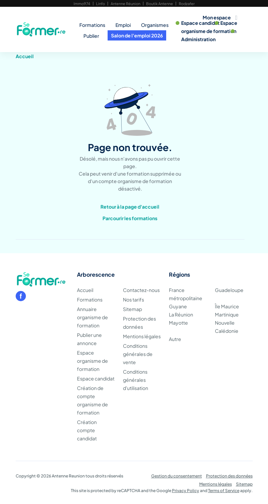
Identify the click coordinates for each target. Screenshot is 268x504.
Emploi (123, 25)
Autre (175, 339)
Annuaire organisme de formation (92, 317)
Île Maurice (227, 306)
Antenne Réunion (125, 3)
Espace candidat (200, 23)
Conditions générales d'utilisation (135, 380)
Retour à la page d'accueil (129, 207)
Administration (198, 39)
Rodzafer (187, 3)
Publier (91, 36)
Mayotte (178, 323)
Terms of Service (223, 490)
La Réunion (181, 314)
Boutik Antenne (159, 3)
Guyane (178, 306)
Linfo (100, 3)
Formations (92, 25)
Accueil (25, 56)
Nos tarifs (133, 299)
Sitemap (132, 309)
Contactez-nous (141, 290)
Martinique (227, 314)
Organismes (155, 25)
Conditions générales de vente (138, 354)
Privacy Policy (185, 490)
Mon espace (217, 17)
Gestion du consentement (176, 475)
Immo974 (82, 3)
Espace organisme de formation (92, 360)
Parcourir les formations (130, 218)
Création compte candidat (87, 430)
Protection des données (229, 475)
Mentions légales (142, 336)
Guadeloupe (229, 290)
